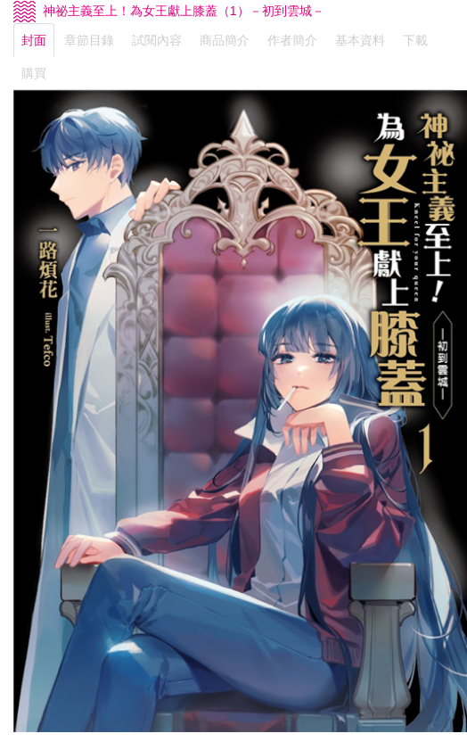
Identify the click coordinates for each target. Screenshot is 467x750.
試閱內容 (157, 40)
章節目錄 (89, 40)
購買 (33, 73)
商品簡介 (225, 40)
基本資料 (360, 40)
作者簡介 (292, 40)
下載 (415, 40)
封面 (33, 40)
